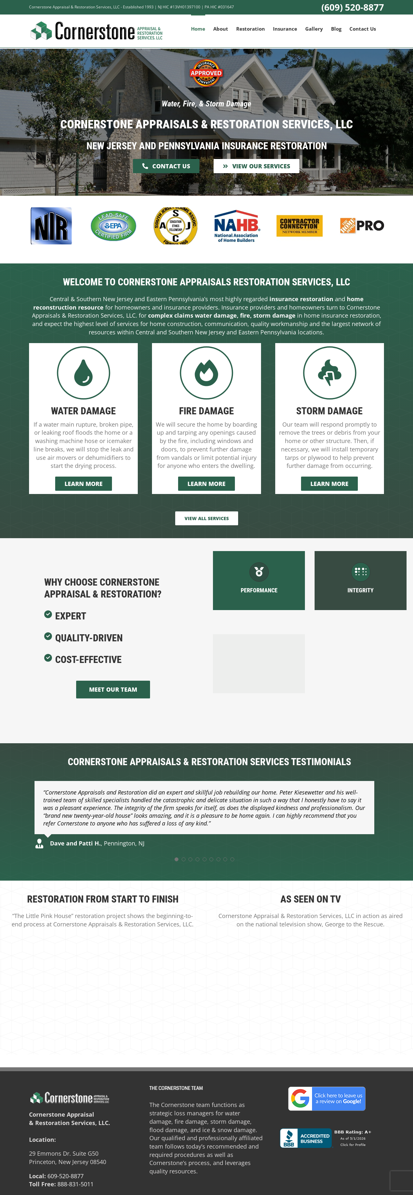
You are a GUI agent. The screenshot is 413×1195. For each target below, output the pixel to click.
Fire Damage (206, 411)
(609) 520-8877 (352, 7)
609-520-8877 (65, 1176)
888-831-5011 (75, 1184)
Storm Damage (329, 411)
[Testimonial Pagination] (176, 859)
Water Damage (83, 411)
